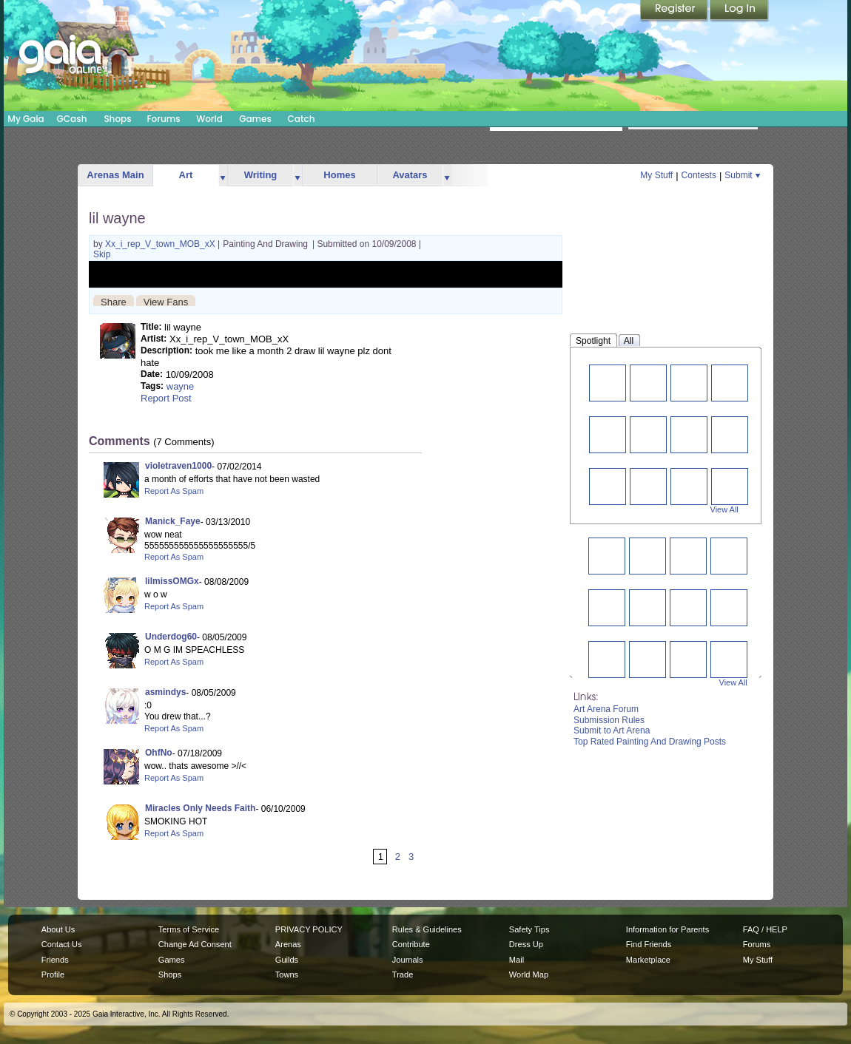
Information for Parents (667, 929)
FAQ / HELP (765, 929)
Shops (117, 118)
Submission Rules (609, 720)
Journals (407, 959)
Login (739, 11)
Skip (101, 254)
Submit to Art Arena (612, 730)
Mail (516, 959)
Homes (339, 174)
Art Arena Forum (606, 709)
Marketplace (648, 959)
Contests (699, 175)
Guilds (286, 959)
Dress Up (526, 944)
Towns (286, 974)
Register (675, 11)
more (222, 175)
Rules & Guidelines (427, 929)
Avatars (409, 174)
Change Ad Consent (195, 944)
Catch (301, 118)
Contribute (411, 944)
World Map (528, 974)
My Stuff (656, 175)
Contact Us (61, 944)
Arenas (288, 944)
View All (724, 509)
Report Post (166, 398)
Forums (163, 118)
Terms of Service (188, 929)
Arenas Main (115, 174)
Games (255, 118)
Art (186, 174)
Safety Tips (529, 929)
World (209, 118)
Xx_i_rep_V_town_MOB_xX (161, 244)
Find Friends (648, 944)
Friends (55, 959)
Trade (402, 974)
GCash (72, 118)
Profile (52, 974)
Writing (261, 174)
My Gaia (25, 118)
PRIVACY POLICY (309, 929)
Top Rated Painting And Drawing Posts (650, 741)
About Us (58, 929)
